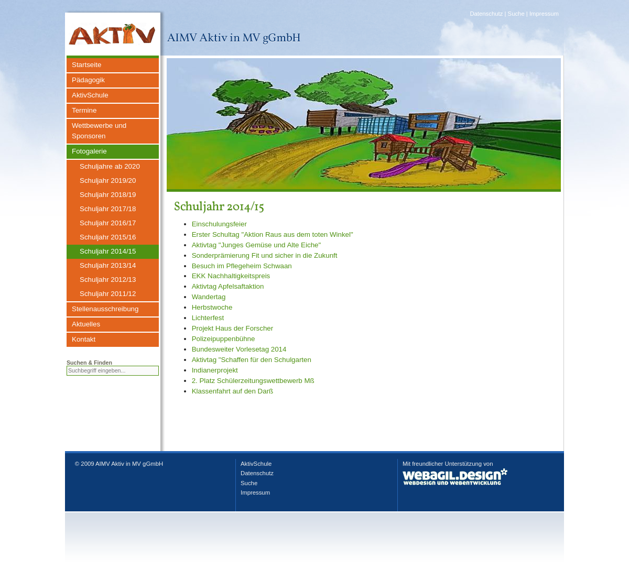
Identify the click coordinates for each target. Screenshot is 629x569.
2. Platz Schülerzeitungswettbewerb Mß (253, 381)
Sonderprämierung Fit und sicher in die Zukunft (265, 255)
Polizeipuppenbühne (223, 339)
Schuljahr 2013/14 (108, 265)
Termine (84, 110)
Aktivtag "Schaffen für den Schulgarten (251, 360)
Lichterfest (208, 318)
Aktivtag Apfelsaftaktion (228, 286)
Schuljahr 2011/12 (108, 294)
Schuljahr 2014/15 (108, 251)
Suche (516, 13)
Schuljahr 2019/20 (108, 180)
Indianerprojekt (215, 370)
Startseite (86, 65)
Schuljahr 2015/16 (108, 237)
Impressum (544, 13)
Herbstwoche (212, 307)
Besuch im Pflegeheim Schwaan (242, 266)
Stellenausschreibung (105, 309)
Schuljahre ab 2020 (110, 166)
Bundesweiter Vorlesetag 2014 (239, 349)
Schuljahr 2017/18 (108, 209)
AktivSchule (90, 95)
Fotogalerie (89, 151)
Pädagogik (88, 80)
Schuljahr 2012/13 (108, 279)
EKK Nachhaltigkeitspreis (231, 276)
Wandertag (209, 297)
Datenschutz (486, 13)
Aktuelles (86, 324)
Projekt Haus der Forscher (233, 328)
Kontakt (83, 339)
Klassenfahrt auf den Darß (233, 391)
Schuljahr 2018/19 (108, 195)
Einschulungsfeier (219, 224)
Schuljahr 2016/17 (108, 223)
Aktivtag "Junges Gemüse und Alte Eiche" (256, 245)
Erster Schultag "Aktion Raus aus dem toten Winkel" (272, 234)
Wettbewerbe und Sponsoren (99, 131)
